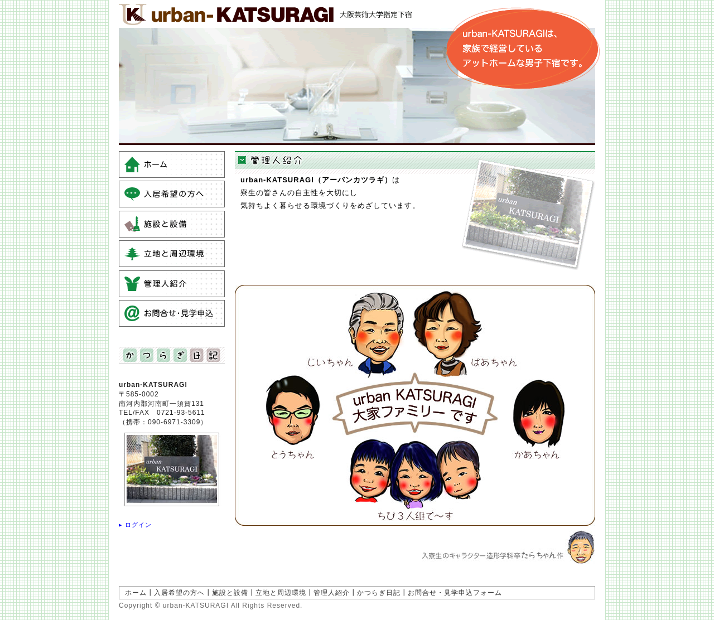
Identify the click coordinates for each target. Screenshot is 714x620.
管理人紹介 (331, 593)
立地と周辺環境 (280, 593)
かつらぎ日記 (379, 593)
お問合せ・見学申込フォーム (455, 593)
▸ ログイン (135, 524)
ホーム (136, 593)
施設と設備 (230, 593)
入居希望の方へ (179, 593)
